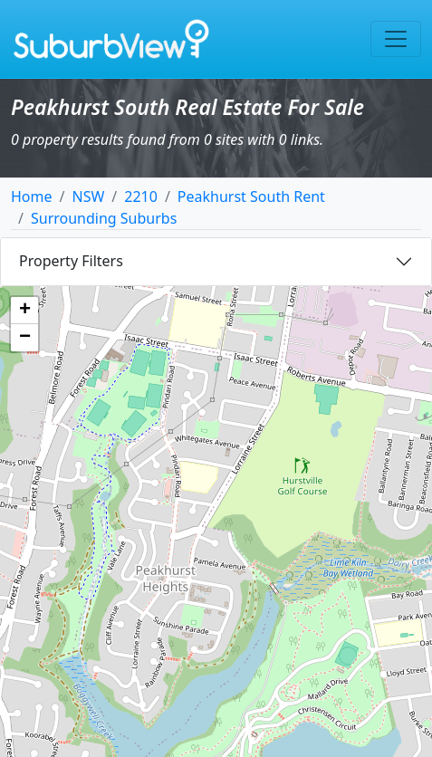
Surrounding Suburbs (104, 218)
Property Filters (71, 261)
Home (32, 196)
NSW (88, 196)
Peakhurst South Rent (251, 196)
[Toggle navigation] (395, 39)
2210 (141, 196)
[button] (24, 310)
